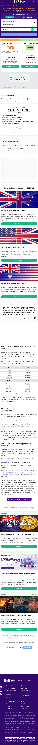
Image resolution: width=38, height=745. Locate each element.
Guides (4, 513)
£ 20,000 (9, 375)
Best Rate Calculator (11, 685)
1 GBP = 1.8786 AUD (23, 76)
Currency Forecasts (26, 690)
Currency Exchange (11, 690)
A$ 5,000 (27, 386)
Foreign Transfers (10, 688)
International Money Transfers (12, 737)
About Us (23, 701)
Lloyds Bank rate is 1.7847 (21, 471)
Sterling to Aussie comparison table (17, 431)
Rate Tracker (24, 688)
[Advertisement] (19, 332)
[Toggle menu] (2, 2)
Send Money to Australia (14, 741)
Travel (23, 17)
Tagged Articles (10, 708)
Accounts (29, 17)
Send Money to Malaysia (26, 741)
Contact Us (23, 703)
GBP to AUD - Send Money (19, 449)
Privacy (11, 734)
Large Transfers (25, 695)
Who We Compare (25, 685)
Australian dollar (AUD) (16, 635)
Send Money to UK (24, 740)
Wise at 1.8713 (5, 453)
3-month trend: (6, 123)
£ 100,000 (9, 377)
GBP (32, 29)
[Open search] (33, 1)
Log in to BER (24, 708)
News (3, 552)
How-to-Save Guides (11, 701)
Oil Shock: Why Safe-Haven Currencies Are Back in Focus (16, 615)
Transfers (18, 17)
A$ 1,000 (27, 383)
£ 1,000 (9, 370)
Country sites (25, 706)
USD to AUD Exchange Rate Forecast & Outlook (13, 283)
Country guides (25, 693)
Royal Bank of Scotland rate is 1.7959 (12, 473)
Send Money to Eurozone (26, 737)
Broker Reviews (10, 703)
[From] (18, 21)
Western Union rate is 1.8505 (12, 465)
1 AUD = (19, 133)
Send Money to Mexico (22, 738)
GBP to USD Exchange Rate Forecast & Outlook (13, 247)
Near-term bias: (6, 117)
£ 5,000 (9, 372)
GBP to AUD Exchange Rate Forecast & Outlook (13, 210)
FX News (8, 706)
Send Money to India (14, 740)
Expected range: (7, 119)
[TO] (18, 24)
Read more (19, 546)
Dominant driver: (7, 121)
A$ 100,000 (27, 391)
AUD (35, 29)
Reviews (32, 635)
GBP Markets (9, 5)
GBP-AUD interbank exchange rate (27, 397)
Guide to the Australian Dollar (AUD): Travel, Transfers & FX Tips (17, 534)
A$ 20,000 (27, 388)
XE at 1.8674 (8, 462)
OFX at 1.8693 (15, 459)
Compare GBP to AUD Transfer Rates (19, 499)
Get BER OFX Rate (10, 66)
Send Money (26, 399)
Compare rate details (10, 69)
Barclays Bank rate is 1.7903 (9, 475)
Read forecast (19, 224)
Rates (4, 5)
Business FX (9, 697)
